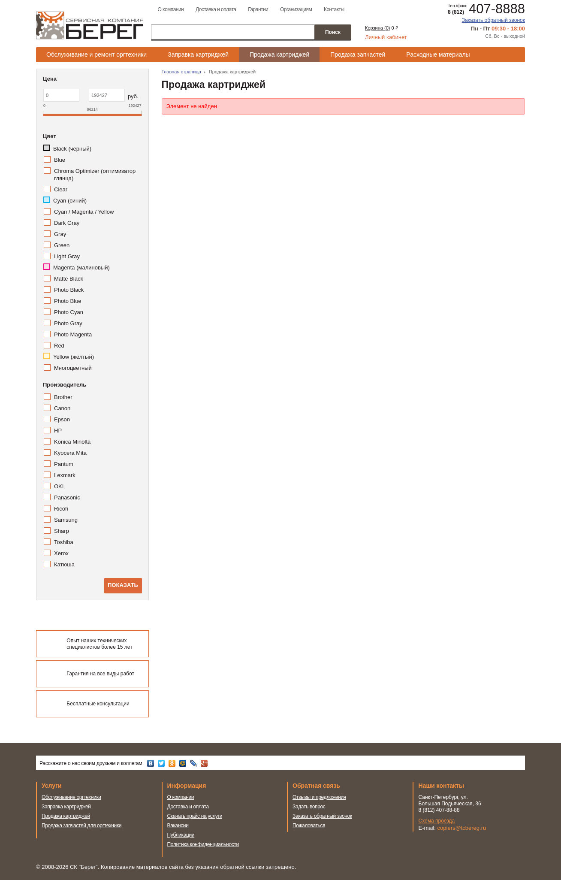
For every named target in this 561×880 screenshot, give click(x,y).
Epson (62, 419)
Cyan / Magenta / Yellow (84, 212)
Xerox (61, 553)
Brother (63, 397)
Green (61, 245)
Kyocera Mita (70, 453)
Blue (59, 160)
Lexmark (64, 475)
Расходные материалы (438, 54)
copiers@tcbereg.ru (461, 828)
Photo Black (69, 290)
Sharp (61, 531)
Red (59, 345)
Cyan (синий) (70, 200)
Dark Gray (66, 223)
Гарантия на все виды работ (100, 674)
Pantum (63, 464)
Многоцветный (73, 368)
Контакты (334, 9)
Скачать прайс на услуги (195, 816)
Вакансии (178, 826)
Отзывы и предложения (319, 797)
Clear (60, 189)
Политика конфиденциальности (203, 844)
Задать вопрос (309, 807)
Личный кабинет (386, 37)
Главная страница (181, 71)
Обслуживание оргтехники (71, 797)
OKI (58, 486)
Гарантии (258, 9)
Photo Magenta (73, 334)
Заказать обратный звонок (493, 20)
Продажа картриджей (279, 54)
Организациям (296, 9)
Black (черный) (72, 148)
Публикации (181, 835)
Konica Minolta (72, 441)
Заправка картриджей (198, 54)
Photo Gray (68, 323)
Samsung (66, 520)
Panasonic (67, 497)
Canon (62, 408)
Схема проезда (437, 821)
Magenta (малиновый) (81, 267)
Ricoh (61, 508)
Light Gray (67, 256)
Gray (60, 234)
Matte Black (68, 278)
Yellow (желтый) (73, 357)
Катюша (64, 564)
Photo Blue (67, 301)
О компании (170, 9)
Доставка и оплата (216, 9)
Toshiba (63, 542)
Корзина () (377, 27)
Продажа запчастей (357, 54)
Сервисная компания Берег (89, 25)
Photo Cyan (68, 312)
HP (58, 430)
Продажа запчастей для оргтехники (81, 826)
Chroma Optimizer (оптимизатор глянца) (95, 174)
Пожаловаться (309, 826)
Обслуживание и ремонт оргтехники (96, 54)
